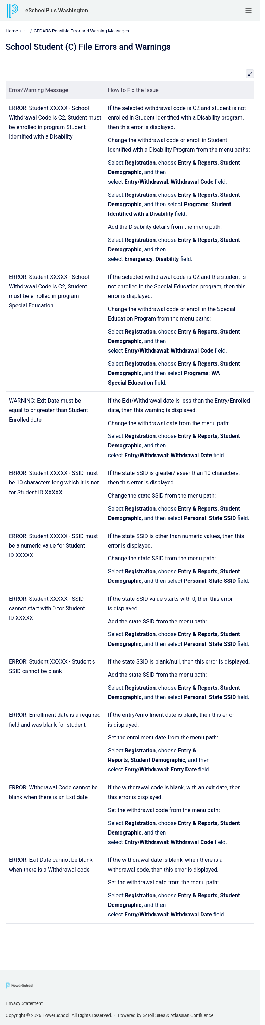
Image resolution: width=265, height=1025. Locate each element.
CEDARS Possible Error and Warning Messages (81, 30)
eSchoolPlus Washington (56, 10)
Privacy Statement (24, 1003)
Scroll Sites (154, 1015)
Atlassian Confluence (191, 1015)
